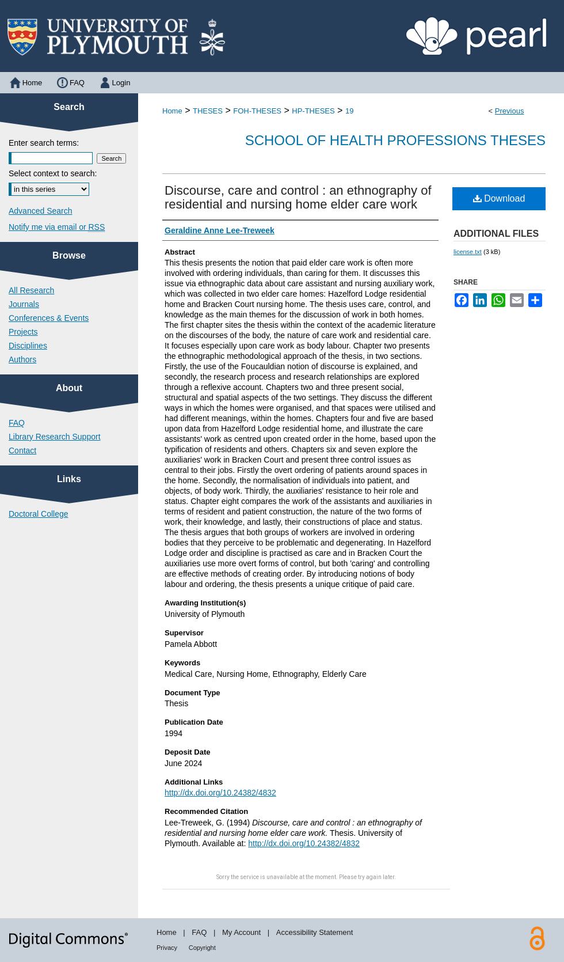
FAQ (17, 422)
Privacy (167, 947)
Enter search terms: (44, 142)
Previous (509, 111)
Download (499, 198)
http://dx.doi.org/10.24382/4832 (220, 792)
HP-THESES (313, 111)
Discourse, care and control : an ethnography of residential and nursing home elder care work (298, 197)
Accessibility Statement (314, 932)
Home (172, 111)
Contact (22, 450)
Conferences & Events (49, 318)
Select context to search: (53, 173)
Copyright (202, 947)
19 (349, 111)
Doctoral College (38, 513)
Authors (22, 359)
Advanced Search (41, 210)
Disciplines (28, 345)
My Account (241, 932)
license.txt (468, 251)
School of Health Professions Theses (395, 140)
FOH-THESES (257, 111)
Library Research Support (55, 436)
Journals (24, 304)
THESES (208, 111)
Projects (23, 331)
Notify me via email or (57, 227)
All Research (31, 290)
